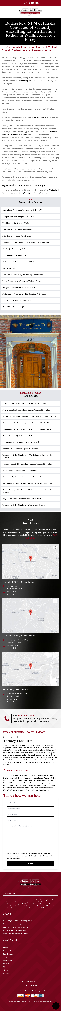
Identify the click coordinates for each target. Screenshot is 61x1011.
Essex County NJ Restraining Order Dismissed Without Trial (27, 423)
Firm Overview (8, 954)
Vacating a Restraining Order (14, 249)
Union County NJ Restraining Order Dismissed (21, 477)
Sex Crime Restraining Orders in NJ (17, 300)
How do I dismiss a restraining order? (15, 927)
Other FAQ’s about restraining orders (15, 934)
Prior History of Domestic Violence (16, 236)
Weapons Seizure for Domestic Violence (18, 288)
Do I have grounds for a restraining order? (17, 921)
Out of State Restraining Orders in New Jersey (21, 307)
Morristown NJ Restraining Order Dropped (20, 449)
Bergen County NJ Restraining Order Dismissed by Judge (26, 410)
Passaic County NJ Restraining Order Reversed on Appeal (26, 403)
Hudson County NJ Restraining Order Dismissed (22, 436)
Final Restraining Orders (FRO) (15, 223)
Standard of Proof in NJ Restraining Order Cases (22, 275)
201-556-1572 (11, 594)
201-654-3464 (12, 699)
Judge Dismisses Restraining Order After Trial (21, 499)
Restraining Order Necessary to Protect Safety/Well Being (26, 242)
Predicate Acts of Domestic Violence (17, 229)
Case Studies (7, 960)
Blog (4, 967)
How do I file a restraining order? (14, 924)
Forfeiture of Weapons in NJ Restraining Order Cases (24, 294)
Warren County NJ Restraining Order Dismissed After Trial (27, 483)
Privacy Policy (8, 951)
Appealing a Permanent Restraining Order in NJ (22, 210)
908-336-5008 (12, 646)
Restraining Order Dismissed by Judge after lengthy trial (26, 505)
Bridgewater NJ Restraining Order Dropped (20, 470)
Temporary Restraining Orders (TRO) (18, 217)
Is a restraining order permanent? (14, 930)
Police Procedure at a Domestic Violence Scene (21, 281)
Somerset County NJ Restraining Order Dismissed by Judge (27, 464)
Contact (6, 973)
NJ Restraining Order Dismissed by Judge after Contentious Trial (29, 416)
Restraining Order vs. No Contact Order (18, 262)
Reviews (6, 964)
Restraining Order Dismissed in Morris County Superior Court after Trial (28, 456)
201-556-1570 (11, 592)
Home (5, 947)
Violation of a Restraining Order (15, 255)
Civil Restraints (8, 268)
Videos (5, 970)
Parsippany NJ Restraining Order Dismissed (20, 442)
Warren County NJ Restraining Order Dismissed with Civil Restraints (26, 491)
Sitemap (6, 957)
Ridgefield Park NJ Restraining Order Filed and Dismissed (26, 429)
